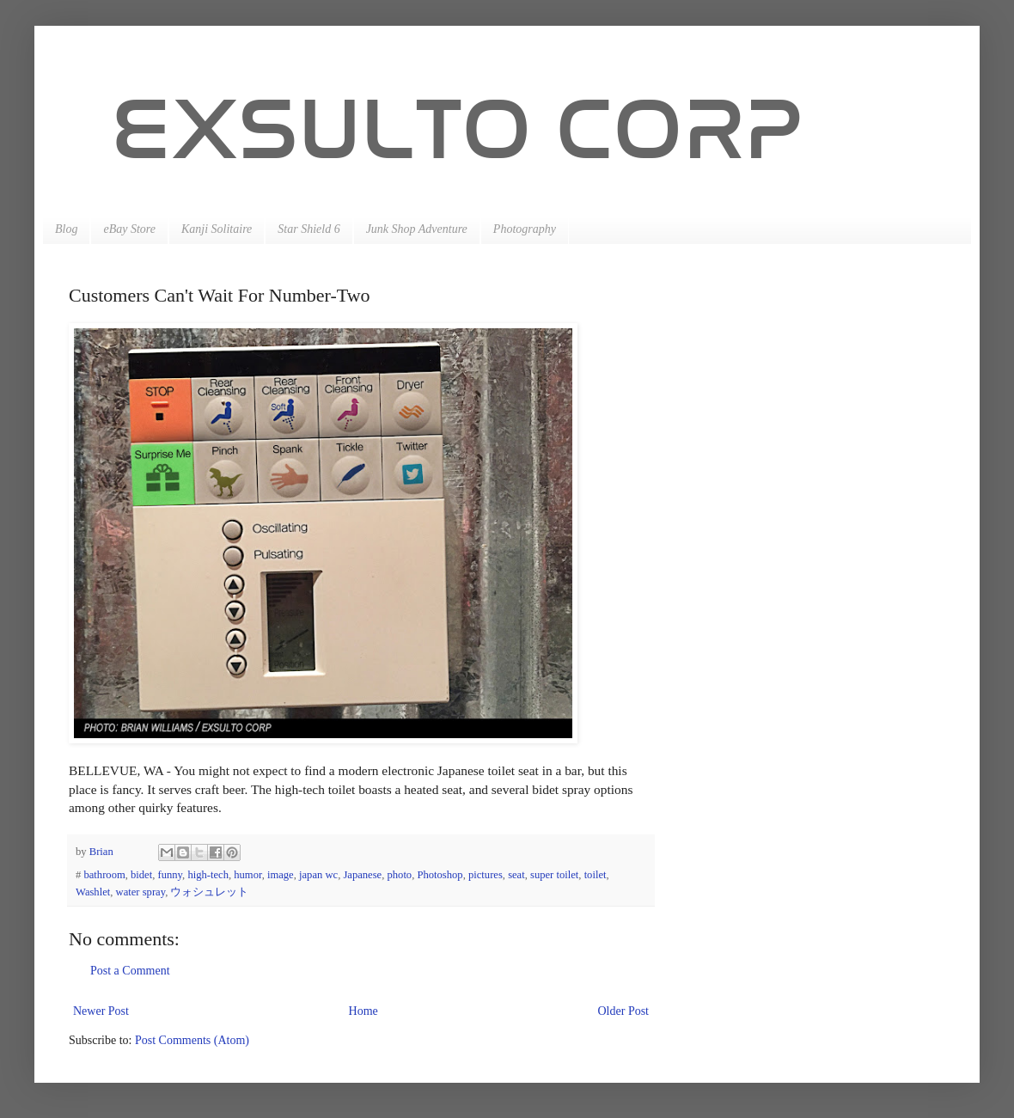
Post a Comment (130, 970)
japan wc (318, 875)
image (280, 875)
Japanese (362, 875)
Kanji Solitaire (216, 229)
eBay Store (129, 229)
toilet (595, 875)
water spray (141, 892)
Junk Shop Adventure (416, 229)
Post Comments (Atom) (192, 1040)
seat (516, 875)
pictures (485, 875)
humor (247, 875)
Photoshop (439, 875)
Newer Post (101, 1011)
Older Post (624, 1011)
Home (363, 1011)
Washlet (93, 892)
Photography (524, 229)
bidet (141, 875)
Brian (102, 852)
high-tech (208, 875)
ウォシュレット (209, 892)
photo (399, 875)
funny (170, 875)
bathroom (104, 875)
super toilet (554, 875)
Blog (66, 229)
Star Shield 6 (308, 229)
